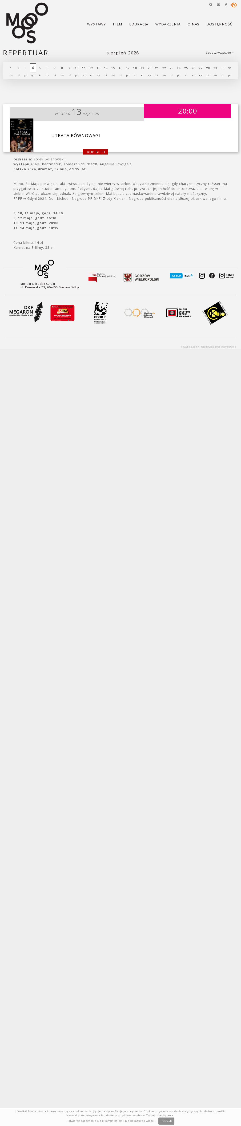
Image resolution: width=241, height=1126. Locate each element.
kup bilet (96, 152)
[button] (211, 4)
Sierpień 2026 (123, 53)
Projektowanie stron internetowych (218, 347)
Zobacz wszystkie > (219, 53)
